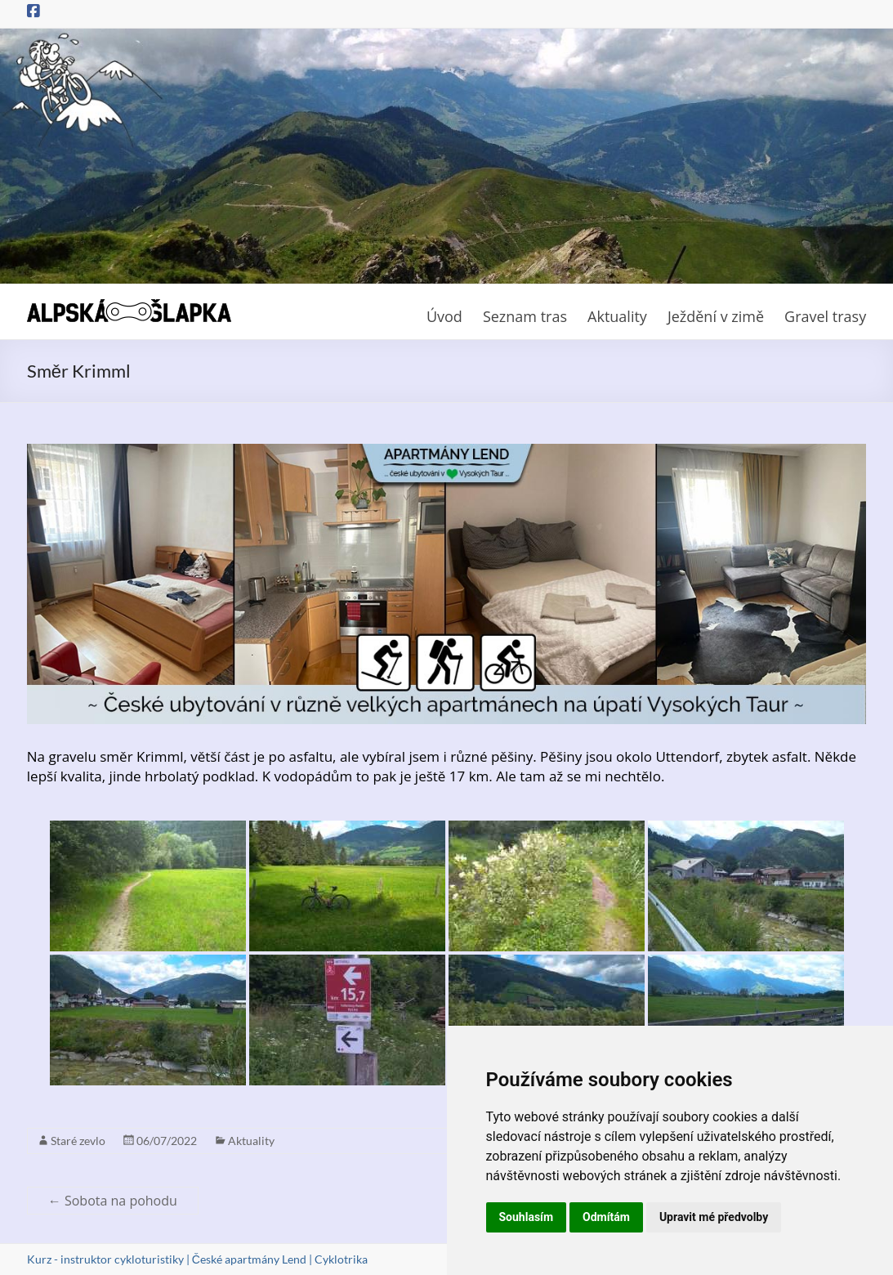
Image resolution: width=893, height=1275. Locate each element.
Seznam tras (525, 316)
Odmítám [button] (606, 1217)
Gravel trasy (825, 316)
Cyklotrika (341, 1259)
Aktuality (617, 316)
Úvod (444, 316)
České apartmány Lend (249, 1259)
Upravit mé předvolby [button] (713, 1217)
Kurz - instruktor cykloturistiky (105, 1259)
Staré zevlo (78, 1141)
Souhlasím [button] (526, 1217)
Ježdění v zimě (716, 316)
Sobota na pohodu (112, 1201)
